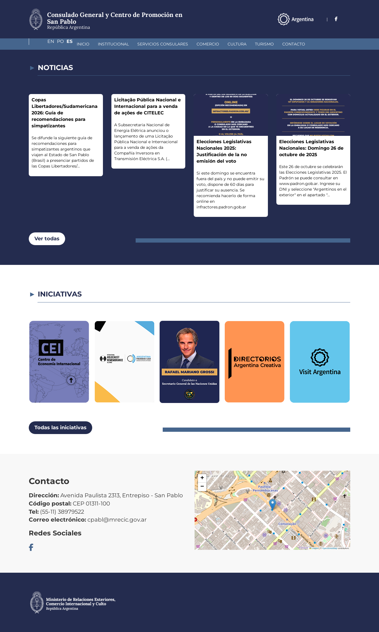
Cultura (197, 44)
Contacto (254, 44)
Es (347, 19)
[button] (272, 504)
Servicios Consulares (123, 44)
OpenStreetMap (329, 548)
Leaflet (313, 548)
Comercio (168, 44)
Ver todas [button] (47, 239)
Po (335, 19)
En (324, 19)
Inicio (43, 44)
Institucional (73, 44)
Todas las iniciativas (60, 427)
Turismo (224, 44)
